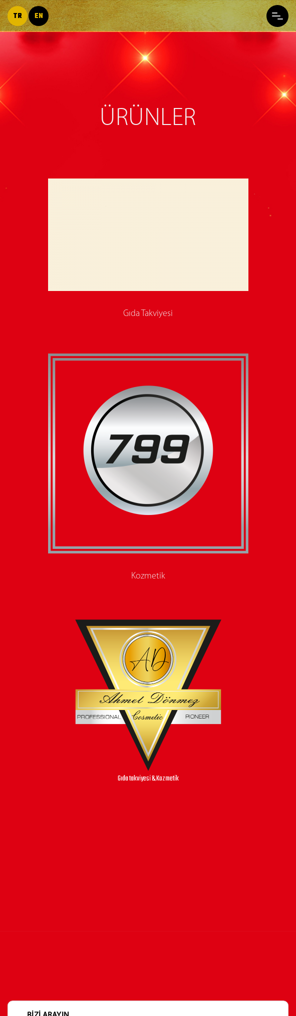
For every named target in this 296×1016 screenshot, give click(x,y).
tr (17, 16)
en (39, 16)
